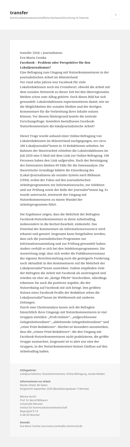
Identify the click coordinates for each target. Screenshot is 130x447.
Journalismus (52, 53)
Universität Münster (31, 404)
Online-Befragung (76, 374)
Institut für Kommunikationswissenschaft (43, 407)
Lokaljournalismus (30, 374)
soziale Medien (96, 374)
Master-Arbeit (28, 385)
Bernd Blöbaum (39, 400)
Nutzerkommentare (53, 374)
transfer (19, 12)
